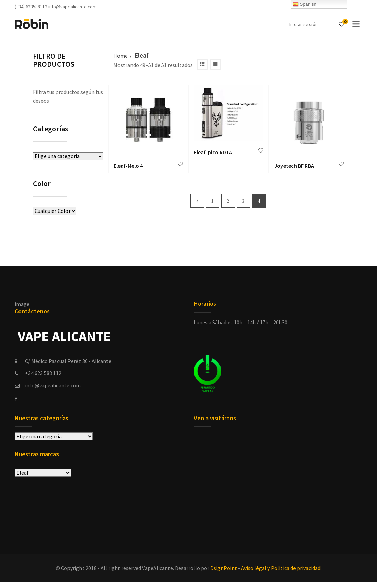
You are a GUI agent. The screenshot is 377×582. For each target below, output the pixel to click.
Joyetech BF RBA (294, 165)
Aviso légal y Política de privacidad (281, 568)
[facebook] (16, 398)
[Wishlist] (341, 24)
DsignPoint (223, 568)
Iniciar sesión (303, 24)
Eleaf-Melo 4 (128, 165)
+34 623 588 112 (43, 372)
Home (120, 55)
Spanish (304, 4)
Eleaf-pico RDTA (213, 152)
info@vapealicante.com (53, 385)
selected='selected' (43, 473)
